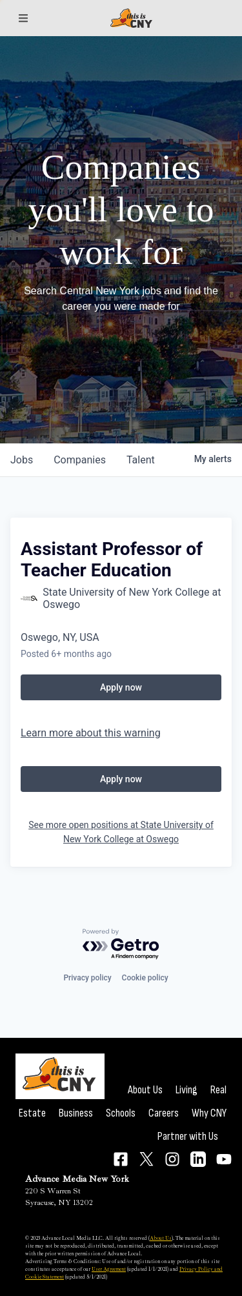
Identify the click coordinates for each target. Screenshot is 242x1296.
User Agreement (109, 1269)
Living (186, 1090)
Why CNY (209, 1113)
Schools (121, 1113)
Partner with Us (187, 1136)
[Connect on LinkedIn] (198, 1159)
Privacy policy (87, 977)
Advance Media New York (77, 1178)
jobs (21, 460)
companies (80, 460)
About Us (145, 1090)
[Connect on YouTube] (224, 1159)
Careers (163, 1113)
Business (76, 1113)
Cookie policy (145, 977)
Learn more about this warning (91, 733)
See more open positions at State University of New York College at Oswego (121, 832)
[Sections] (23, 18)
